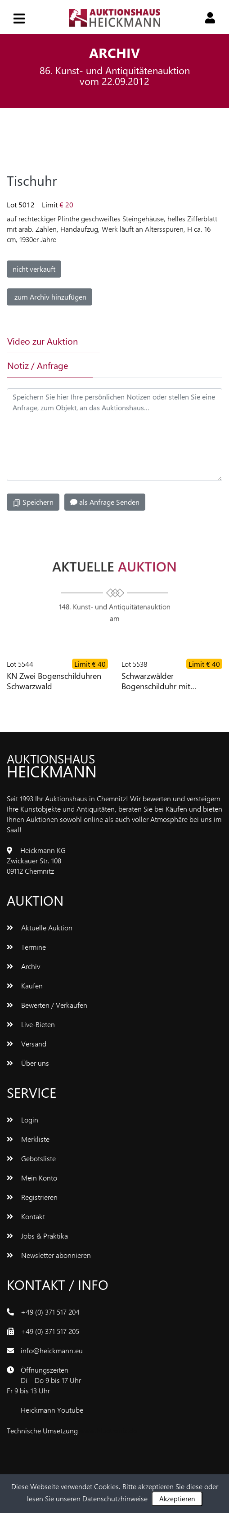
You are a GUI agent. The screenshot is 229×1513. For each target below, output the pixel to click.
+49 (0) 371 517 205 (50, 1331)
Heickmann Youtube (52, 1409)
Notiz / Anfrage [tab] (37, 365)
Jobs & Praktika (37, 1235)
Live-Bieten (31, 1024)
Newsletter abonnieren (49, 1255)
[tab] (137, 341)
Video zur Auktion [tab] (42, 341)
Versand (26, 1043)
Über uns (28, 1063)
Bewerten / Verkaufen (47, 1005)
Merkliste (28, 1139)
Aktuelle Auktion (39, 927)
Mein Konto (32, 1177)
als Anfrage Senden (104, 502)
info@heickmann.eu (52, 1350)
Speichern (33, 502)
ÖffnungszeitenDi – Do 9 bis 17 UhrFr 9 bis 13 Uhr (44, 1380)
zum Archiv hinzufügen (49, 296)
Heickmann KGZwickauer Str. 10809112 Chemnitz (36, 860)
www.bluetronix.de (108, 1430)
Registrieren (32, 1197)
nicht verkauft (34, 269)
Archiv (23, 966)
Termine (26, 947)
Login (22, 1119)
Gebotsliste (31, 1158)
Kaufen (25, 985)
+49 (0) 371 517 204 (50, 1311)
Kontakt (26, 1216)
